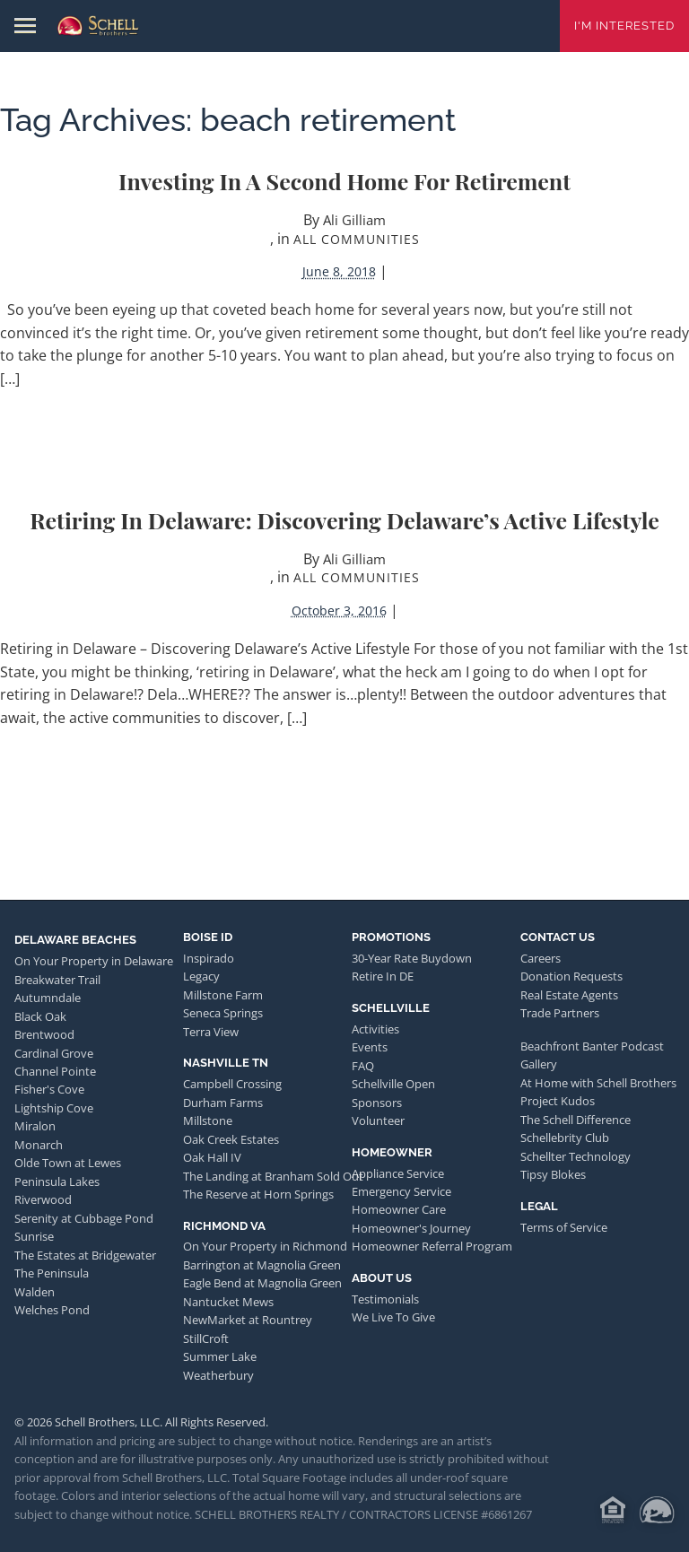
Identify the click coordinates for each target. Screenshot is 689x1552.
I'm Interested (624, 25)
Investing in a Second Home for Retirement (344, 181)
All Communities (356, 239)
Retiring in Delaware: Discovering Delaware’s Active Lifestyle (344, 520)
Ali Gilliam (354, 220)
